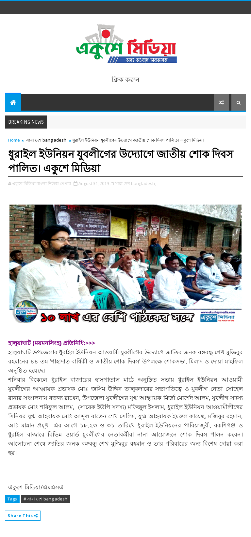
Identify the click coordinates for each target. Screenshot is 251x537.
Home (14, 140)
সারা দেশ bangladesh (46, 140)
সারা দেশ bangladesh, (135, 183)
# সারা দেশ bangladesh (45, 499)
